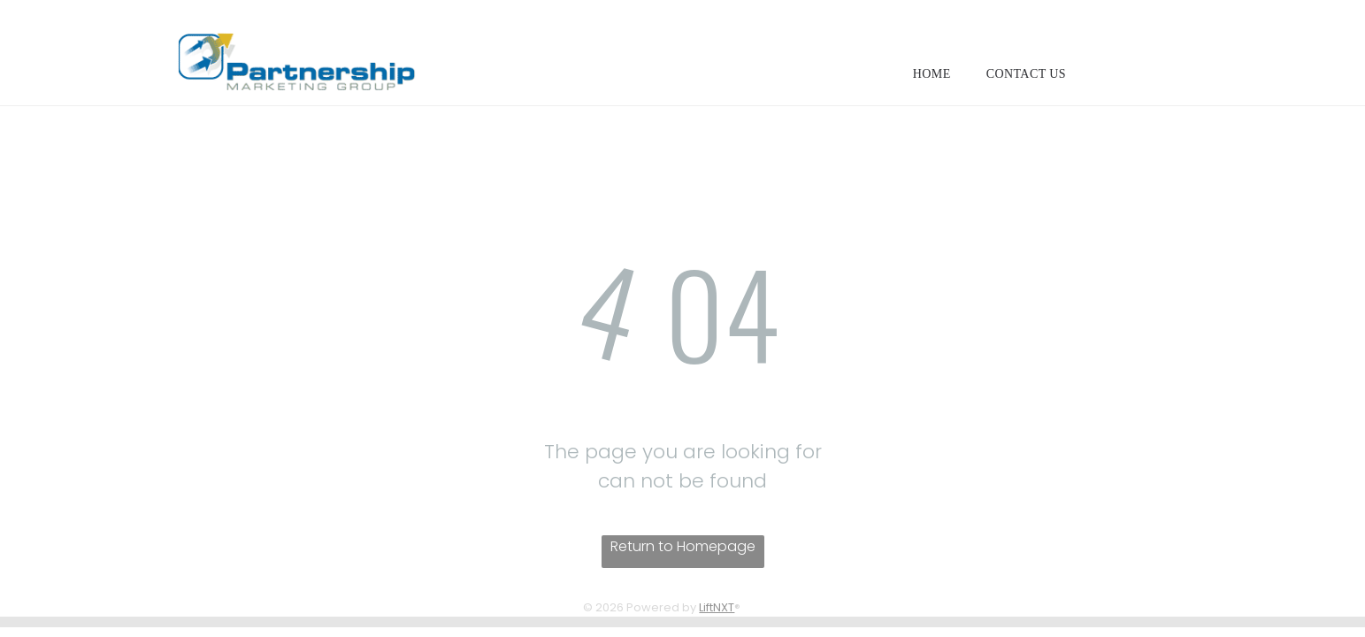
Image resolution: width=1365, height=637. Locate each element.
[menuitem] (932, 74)
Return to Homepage (682, 546)
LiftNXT (716, 607)
